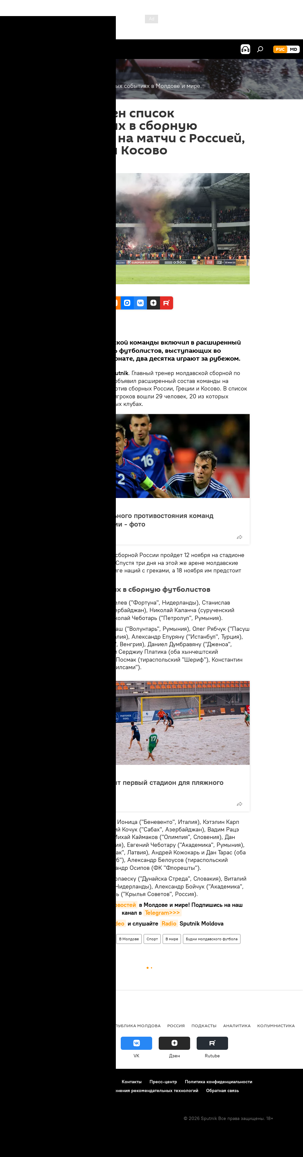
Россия (81, 938)
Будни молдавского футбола (212, 938)
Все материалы (66, 328)
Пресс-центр (163, 1082)
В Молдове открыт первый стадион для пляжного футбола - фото (141, 786)
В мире (172, 938)
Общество (87, 1025)
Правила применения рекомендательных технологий (141, 1090)
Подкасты (204, 1025)
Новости (103, 938)
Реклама (105, 1082)
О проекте (18, 1082)
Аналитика (237, 1025)
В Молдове (129, 938)
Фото (67, 505)
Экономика (53, 1025)
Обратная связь (222, 1090)
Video (116, 923)
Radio (169, 923)
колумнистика (276, 1025)
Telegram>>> (162, 912)
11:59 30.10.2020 (70, 165)
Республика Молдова (134, 1025)
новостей (123, 904)
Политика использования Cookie (41, 1090)
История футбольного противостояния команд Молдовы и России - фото (136, 519)
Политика (19, 1025)
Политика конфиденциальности (218, 1082)
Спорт (61, 938)
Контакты (132, 1082)
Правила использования (62, 1082)
